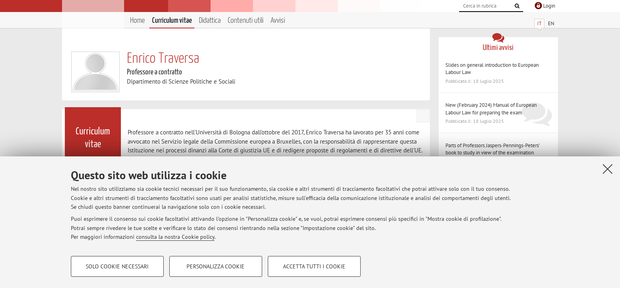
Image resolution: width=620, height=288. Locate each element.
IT (539, 23)
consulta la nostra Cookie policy (175, 236)
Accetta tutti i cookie (314, 266)
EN (551, 23)
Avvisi (278, 20)
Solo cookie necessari (117, 266)
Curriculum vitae (172, 20)
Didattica (210, 20)
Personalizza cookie (216, 266)
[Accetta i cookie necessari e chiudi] (607, 168)
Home (137, 20)
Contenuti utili (245, 20)
